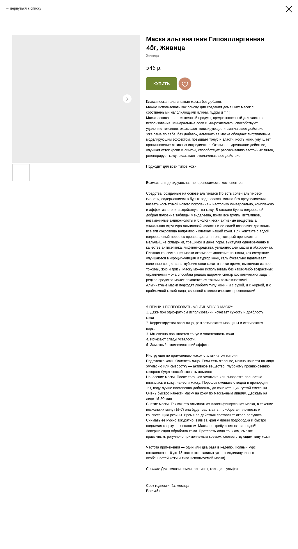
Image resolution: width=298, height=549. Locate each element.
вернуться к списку (25, 8)
